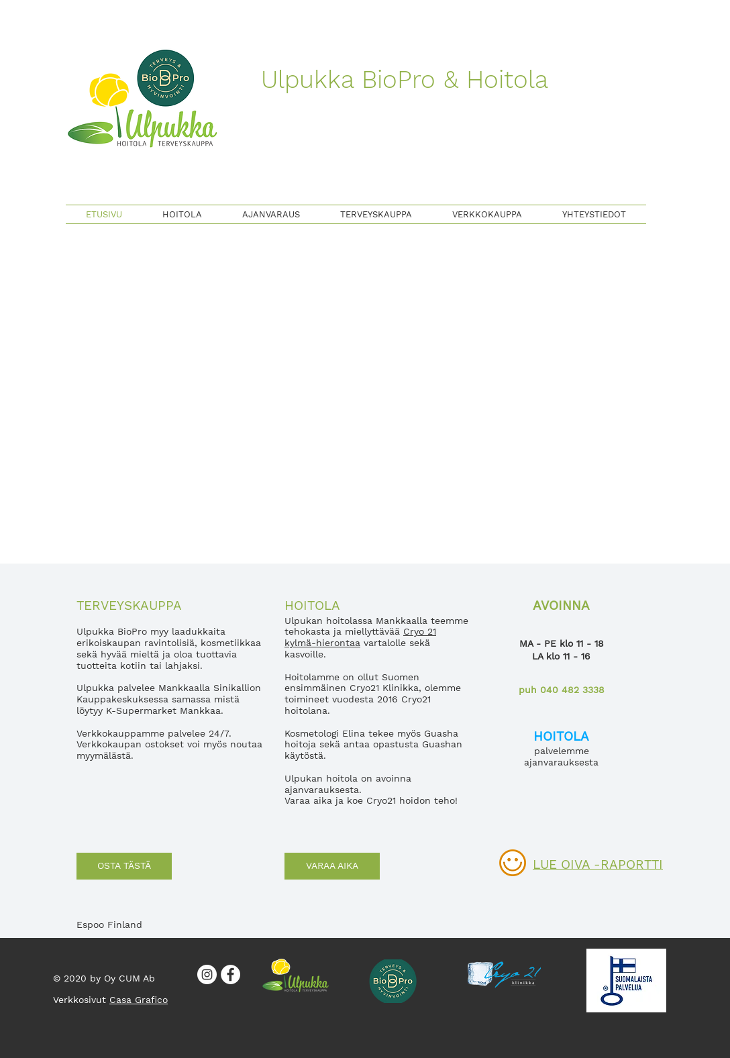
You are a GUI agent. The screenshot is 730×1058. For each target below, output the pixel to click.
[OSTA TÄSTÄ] (124, 866)
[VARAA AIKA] (332, 866)
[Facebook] (230, 974)
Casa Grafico (138, 999)
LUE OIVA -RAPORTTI (598, 864)
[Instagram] (207, 974)
